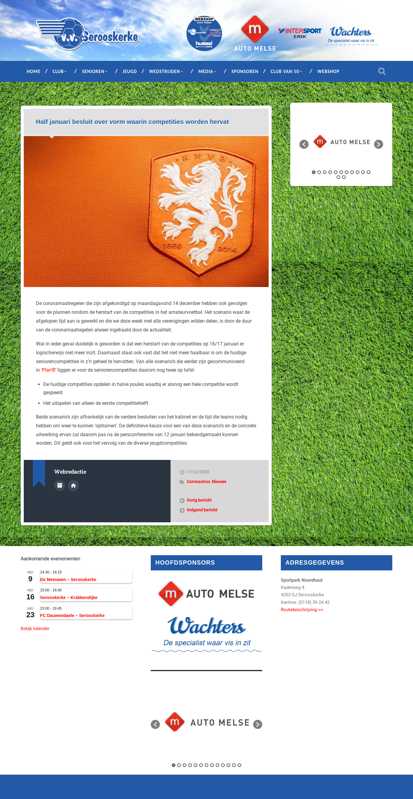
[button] (304, 144)
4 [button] (330, 172)
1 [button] (314, 172)
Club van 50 (285, 71)
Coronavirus (198, 481)
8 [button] (352, 172)
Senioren (93, 71)
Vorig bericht (199, 500)
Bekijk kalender (35, 628)
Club (58, 71)
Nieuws (219, 481)
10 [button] (363, 172)
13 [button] (344, 177)
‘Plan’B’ (48, 370)
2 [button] (319, 172)
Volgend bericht (202, 509)
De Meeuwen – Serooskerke (68, 579)
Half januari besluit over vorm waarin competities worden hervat (132, 121)
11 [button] (368, 172)
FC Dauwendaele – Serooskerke (72, 615)
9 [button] (357, 172)
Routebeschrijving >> (302, 609)
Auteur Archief (59, 485)
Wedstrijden (164, 71)
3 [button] (325, 172)
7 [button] (346, 172)
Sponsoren (245, 71)
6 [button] (341, 172)
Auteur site (73, 485)
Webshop (328, 71)
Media (205, 71)
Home (34, 71)
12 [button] (338, 177)
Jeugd (130, 71)
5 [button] (335, 172)
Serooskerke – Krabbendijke (68, 597)
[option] (341, 141)
